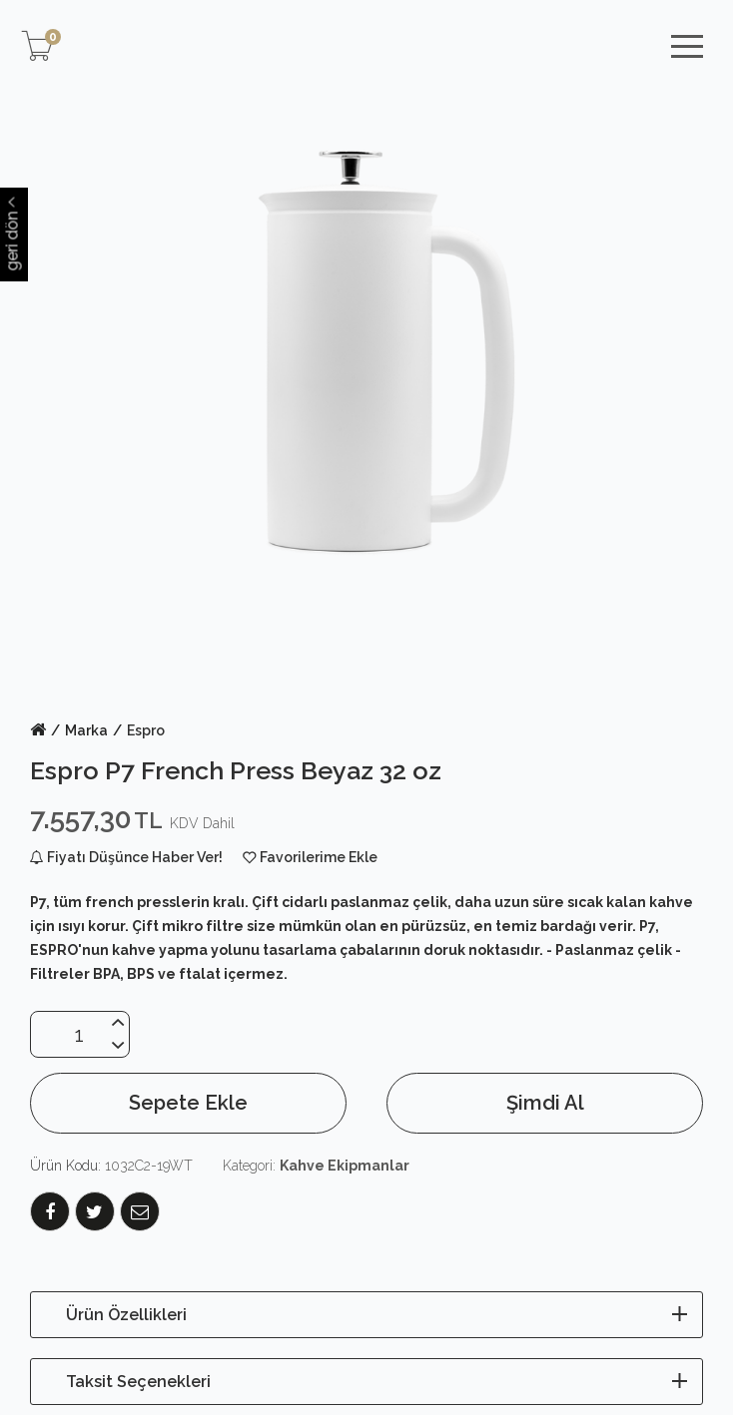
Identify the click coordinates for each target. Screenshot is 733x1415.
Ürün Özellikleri (126, 1314)
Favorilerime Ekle (318, 857)
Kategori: (316, 1166)
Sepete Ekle (188, 1103)
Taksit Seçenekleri (138, 1381)
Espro (146, 730)
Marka (86, 730)
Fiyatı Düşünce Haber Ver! (126, 857)
